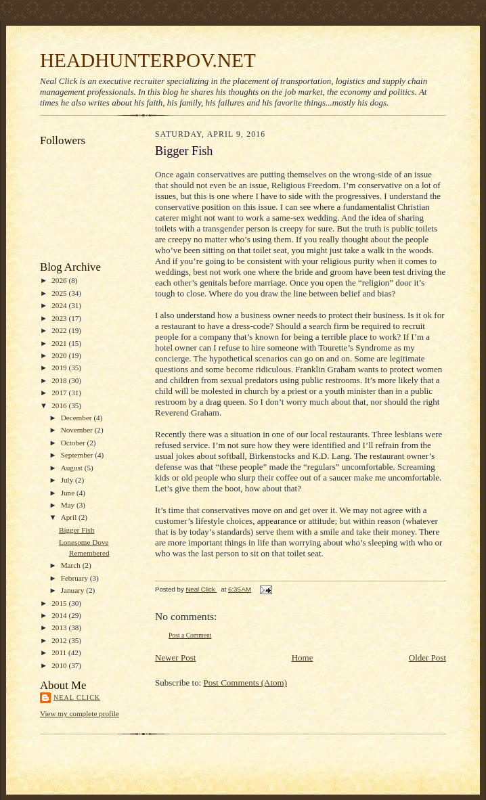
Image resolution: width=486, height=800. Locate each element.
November (78, 430)
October (74, 443)
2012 (59, 640)
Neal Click (76, 697)
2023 (59, 318)
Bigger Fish (76, 530)
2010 (59, 665)
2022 (59, 330)
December (77, 418)
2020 (59, 355)
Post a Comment (190, 635)
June (68, 493)
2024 (59, 305)
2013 (59, 627)
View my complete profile (79, 713)
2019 (59, 367)
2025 (59, 293)
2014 (59, 615)
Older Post (427, 657)
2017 (59, 392)
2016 (59, 405)
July (68, 480)
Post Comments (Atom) (246, 682)
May (68, 505)
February (75, 578)
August (73, 468)
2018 (59, 380)
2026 (59, 280)
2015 (59, 603)
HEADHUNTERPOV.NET (148, 60)
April (70, 517)
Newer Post (175, 657)
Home (302, 657)
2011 (59, 652)
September (78, 455)
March (72, 565)
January (74, 590)
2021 (59, 343)
